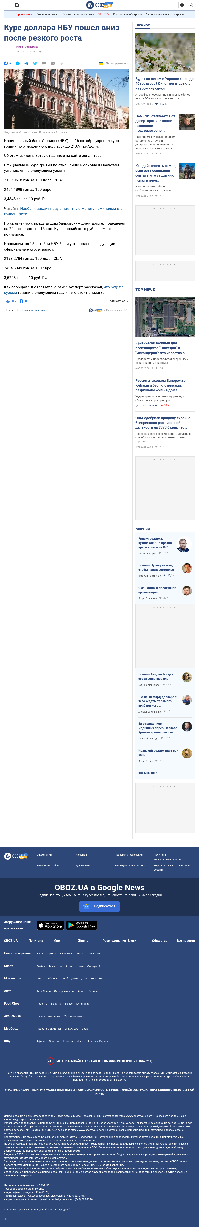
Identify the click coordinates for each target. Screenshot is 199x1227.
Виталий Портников (149, 576)
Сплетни (54, 1041)
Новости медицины (49, 1028)
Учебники (51, 978)
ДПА (84, 978)
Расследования (114, 941)
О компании (44, 854)
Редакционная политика (31, 310)
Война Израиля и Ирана (78, 14)
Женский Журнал (97, 1041)
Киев (40, 953)
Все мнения (146, 773)
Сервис (93, 991)
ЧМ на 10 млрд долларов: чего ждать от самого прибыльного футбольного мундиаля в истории (157, 701)
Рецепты (42, 1003)
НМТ (102, 978)
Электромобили (64, 991)
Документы (83, 865)
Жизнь (83, 941)
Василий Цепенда (148, 738)
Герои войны (23, 14)
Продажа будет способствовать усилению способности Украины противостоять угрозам (163, 437)
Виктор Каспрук (147, 553)
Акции (81, 991)
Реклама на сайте (48, 865)
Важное (142, 25)
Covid (85, 1028)
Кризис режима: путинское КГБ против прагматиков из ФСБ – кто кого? (155, 543)
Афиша (41, 1041)
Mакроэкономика (74, 1016)
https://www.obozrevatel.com (135, 1115)
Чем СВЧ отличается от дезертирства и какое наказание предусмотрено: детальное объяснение (155, 123)
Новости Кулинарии (77, 1003)
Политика (36, 941)
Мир (56, 941)
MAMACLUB (71, 1028)
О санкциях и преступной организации (157, 590)
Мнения (142, 529)
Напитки (56, 1003)
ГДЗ (39, 978)
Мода (79, 1041)
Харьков (51, 953)
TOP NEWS (145, 289)
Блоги (131, 941)
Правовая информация (129, 854)
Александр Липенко (149, 711)
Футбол (41, 966)
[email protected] (49, 1199)
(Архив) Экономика (27, 46)
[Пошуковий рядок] (191, 5)
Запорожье (66, 953)
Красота (68, 1041)
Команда (81, 854)
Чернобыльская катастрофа (165, 14)
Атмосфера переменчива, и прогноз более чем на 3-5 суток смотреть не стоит (162, 96)
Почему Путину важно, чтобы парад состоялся (156, 567)
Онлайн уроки (69, 978)
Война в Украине (47, 14)
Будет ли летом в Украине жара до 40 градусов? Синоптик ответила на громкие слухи (164, 83)
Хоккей (69, 966)
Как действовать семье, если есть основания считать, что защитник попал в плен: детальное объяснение (155, 173)
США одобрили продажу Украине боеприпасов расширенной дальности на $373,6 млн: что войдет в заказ (162, 423)
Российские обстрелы (127, 14)
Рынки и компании (48, 1016)
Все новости (186, 941)
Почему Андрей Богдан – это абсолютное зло (157, 676)
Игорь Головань (147, 598)
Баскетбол (55, 966)
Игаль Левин (145, 761)
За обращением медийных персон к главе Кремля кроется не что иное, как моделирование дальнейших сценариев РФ (157, 728)
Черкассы (95, 953)
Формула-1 (93, 966)
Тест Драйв (44, 991)
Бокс (81, 966)
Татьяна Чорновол (149, 685)
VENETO (103, 14)
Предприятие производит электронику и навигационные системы (161, 361)
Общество (159, 941)
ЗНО (93, 978)
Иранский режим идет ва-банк (158, 753)
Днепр (81, 953)
